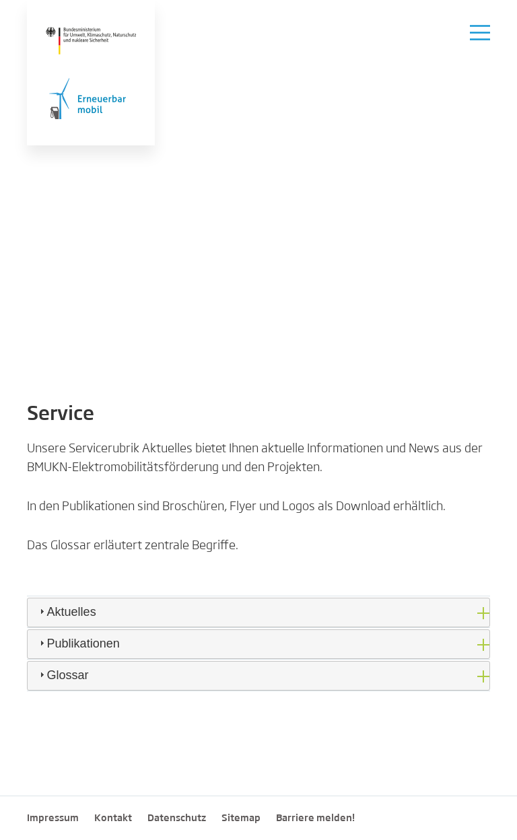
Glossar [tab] (62, 675)
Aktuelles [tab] (66, 612)
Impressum (53, 818)
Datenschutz (176, 818)
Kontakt (113, 818)
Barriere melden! (315, 818)
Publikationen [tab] (78, 643)
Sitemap (241, 818)
